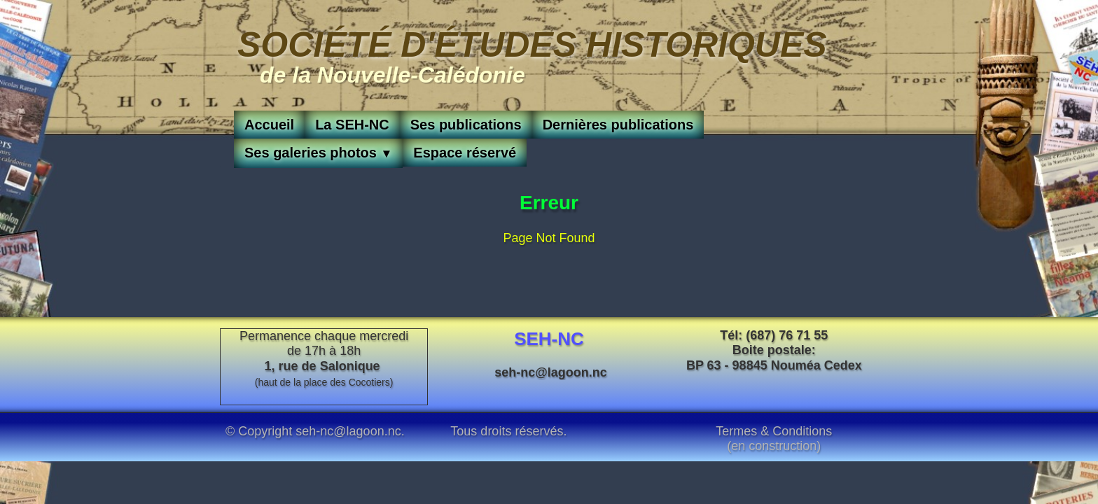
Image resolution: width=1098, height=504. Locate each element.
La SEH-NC (352, 124)
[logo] (532, 54)
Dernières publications (618, 124)
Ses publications (466, 124)
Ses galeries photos (318, 152)
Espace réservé (464, 152)
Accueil (269, 124)
